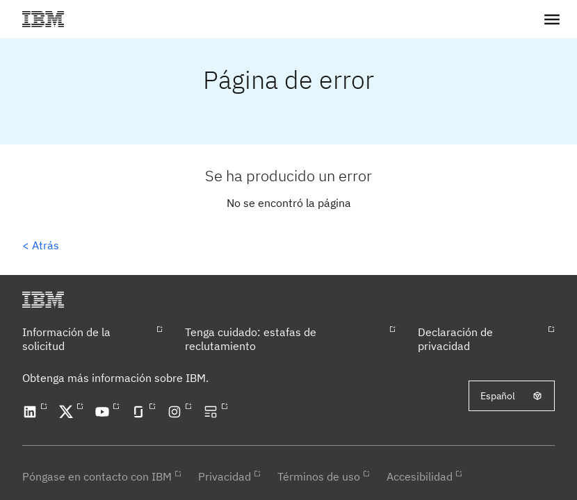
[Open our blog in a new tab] (212, 412)
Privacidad (224, 476)
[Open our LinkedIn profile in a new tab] (32, 412)
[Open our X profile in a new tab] (68, 412)
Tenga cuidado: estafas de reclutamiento (250, 339)
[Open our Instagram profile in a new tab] (176, 412)
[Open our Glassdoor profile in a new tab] (140, 412)
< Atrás (40, 245)
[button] (552, 19)
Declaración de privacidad (455, 339)
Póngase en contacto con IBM (97, 476)
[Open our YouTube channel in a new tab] (104, 412)
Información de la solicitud (66, 339)
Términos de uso (318, 476)
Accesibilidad (420, 476)
